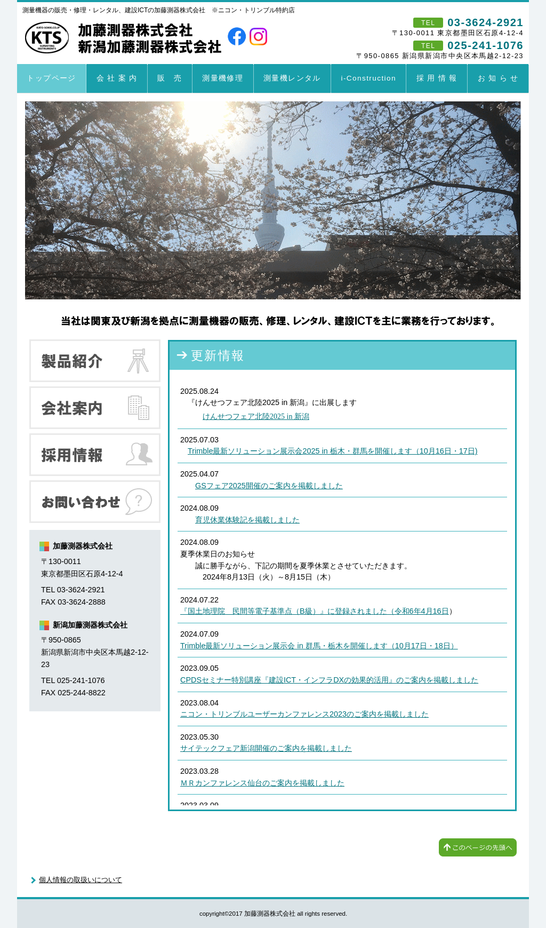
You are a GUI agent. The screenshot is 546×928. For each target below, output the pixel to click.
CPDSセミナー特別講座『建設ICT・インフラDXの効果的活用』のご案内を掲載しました (329, 680)
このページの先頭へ (478, 847)
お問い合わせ (94, 501)
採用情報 (94, 454)
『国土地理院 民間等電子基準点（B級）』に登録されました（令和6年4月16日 (314, 611)
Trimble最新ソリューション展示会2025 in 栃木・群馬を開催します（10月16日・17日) (332, 451)
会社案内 (94, 407)
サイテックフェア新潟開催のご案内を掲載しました (266, 748)
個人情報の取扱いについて (80, 880)
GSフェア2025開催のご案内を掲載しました (269, 485)
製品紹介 (94, 360)
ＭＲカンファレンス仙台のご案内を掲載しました (262, 783)
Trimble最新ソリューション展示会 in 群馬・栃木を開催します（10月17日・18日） (319, 645)
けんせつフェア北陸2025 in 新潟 (256, 417)
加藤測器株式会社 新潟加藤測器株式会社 (124, 35)
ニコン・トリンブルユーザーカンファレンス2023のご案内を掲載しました (304, 714)
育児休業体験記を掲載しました (247, 519)
